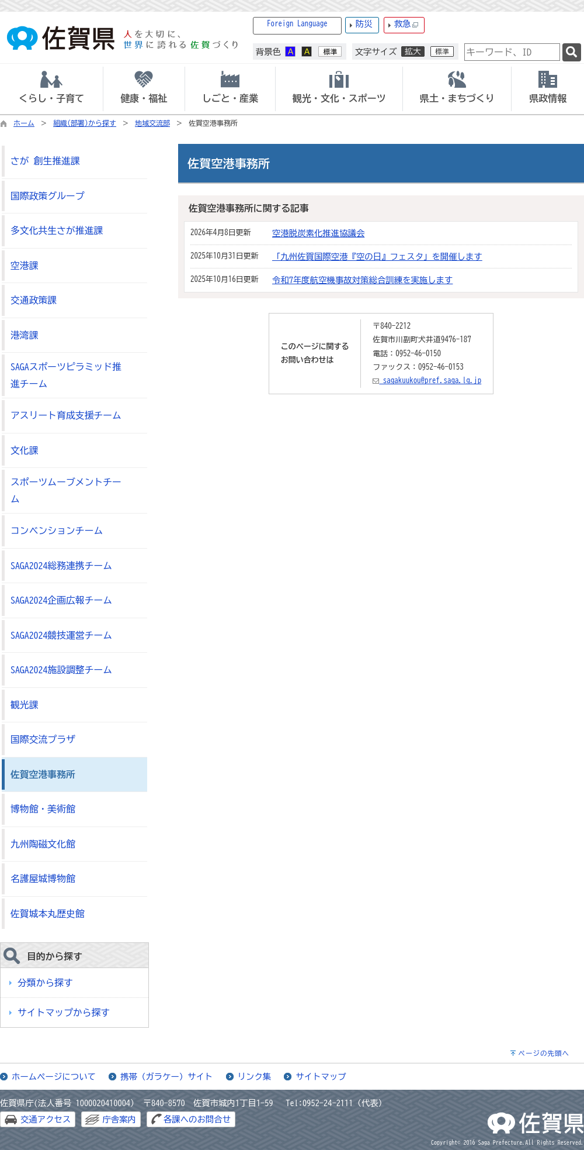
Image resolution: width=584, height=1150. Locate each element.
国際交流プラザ (43, 739)
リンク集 (255, 1076)
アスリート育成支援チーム (66, 415)
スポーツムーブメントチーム (66, 490)
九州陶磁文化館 (43, 844)
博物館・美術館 (43, 809)
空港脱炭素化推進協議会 (318, 233)
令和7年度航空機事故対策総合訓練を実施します (362, 280)
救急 (406, 24)
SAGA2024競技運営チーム (61, 635)
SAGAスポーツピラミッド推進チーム (66, 375)
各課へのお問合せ (197, 1119)
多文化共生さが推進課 (57, 230)
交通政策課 (34, 300)
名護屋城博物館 (43, 878)
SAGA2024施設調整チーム (61, 669)
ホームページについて (54, 1076)
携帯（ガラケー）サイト (166, 1076)
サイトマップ (321, 1076)
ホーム (23, 122)
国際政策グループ (48, 196)
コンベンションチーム (57, 530)
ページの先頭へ (543, 1053)
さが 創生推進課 (45, 161)
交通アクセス (45, 1119)
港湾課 (24, 335)
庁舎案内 (119, 1119)
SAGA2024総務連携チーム (61, 565)
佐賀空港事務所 (43, 774)
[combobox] (512, 52)
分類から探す (45, 982)
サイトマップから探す (64, 1012)
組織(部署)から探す (84, 122)
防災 (364, 23)
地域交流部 (152, 122)
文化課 (24, 450)
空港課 (24, 265)
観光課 (24, 705)
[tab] (51, 89)
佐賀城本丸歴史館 (48, 913)
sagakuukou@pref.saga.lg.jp (427, 380)
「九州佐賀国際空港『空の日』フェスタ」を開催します (377, 256)
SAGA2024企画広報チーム (61, 600)
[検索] (571, 52)
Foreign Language (297, 23)
